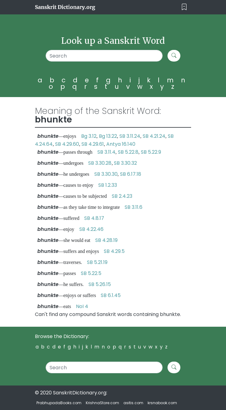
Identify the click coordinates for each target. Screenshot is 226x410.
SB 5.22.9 (151, 152)
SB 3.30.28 (99, 163)
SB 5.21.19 (97, 262)
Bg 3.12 (88, 136)
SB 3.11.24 (129, 136)
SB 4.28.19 (106, 240)
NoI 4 (82, 306)
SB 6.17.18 (130, 174)
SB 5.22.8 (128, 152)
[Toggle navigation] (184, 7)
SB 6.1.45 (111, 295)
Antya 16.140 (120, 144)
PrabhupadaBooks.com (58, 402)
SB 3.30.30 (106, 174)
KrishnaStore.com (102, 402)
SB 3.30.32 (125, 163)
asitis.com (133, 402)
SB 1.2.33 (107, 185)
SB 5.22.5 (91, 273)
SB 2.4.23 (122, 196)
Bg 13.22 (108, 136)
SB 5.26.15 (100, 284)
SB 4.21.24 (154, 136)
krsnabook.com (162, 402)
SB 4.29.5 (114, 251)
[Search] (104, 56)
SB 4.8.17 (94, 218)
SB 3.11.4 (106, 152)
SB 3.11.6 (133, 207)
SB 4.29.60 (67, 144)
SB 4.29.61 (92, 144)
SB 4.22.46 (91, 229)
